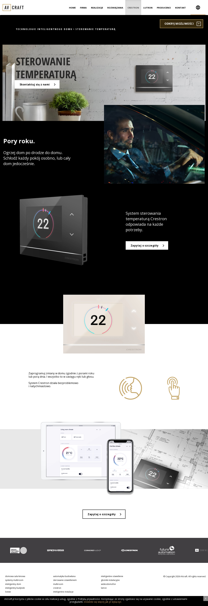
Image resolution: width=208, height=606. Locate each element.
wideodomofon (108, 584)
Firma (83, 7)
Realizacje (97, 7)
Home (72, 7)
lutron (104, 588)
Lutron (147, 7)
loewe (8, 592)
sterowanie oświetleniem (65, 580)
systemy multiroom (14, 580)
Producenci (164, 7)
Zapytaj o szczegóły (145, 245)
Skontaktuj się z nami (36, 87)
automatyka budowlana (64, 576)
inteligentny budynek (15, 588)
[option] (18, 550)
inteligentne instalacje (63, 592)
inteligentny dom (13, 584)
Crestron (133, 7)
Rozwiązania (115, 7)
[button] (198, 7)
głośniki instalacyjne (110, 580)
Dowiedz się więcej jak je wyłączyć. (103, 601)
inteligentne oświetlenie (112, 576)
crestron (57, 588)
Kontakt (180, 7)
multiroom (58, 584)
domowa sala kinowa (15, 576)
